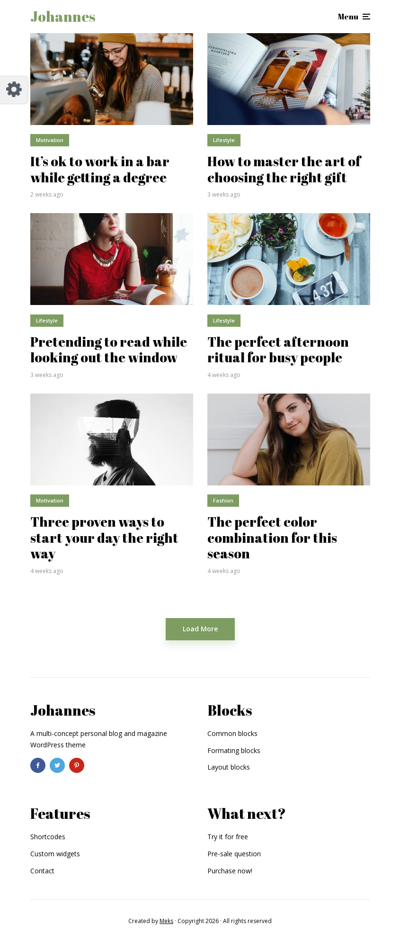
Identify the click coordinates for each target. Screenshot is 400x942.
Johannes (62, 16)
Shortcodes (47, 836)
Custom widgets (55, 853)
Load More (200, 628)
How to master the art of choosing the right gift (284, 169)
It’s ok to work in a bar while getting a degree (99, 169)
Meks (166, 921)
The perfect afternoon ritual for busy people (278, 350)
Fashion (223, 500)
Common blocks (232, 733)
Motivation (49, 140)
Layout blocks (228, 767)
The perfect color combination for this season (272, 538)
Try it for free (227, 836)
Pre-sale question (234, 853)
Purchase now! (229, 870)
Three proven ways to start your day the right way (104, 538)
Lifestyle (224, 140)
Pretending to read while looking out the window (108, 350)
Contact (42, 870)
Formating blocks (233, 750)
